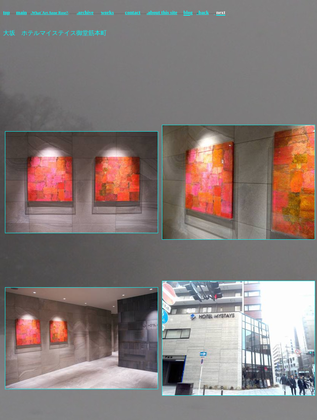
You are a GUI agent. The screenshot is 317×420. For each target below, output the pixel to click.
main (21, 12)
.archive (85, 12)
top (6, 12)
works (107, 12)
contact (132, 12)
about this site (162, 12)
